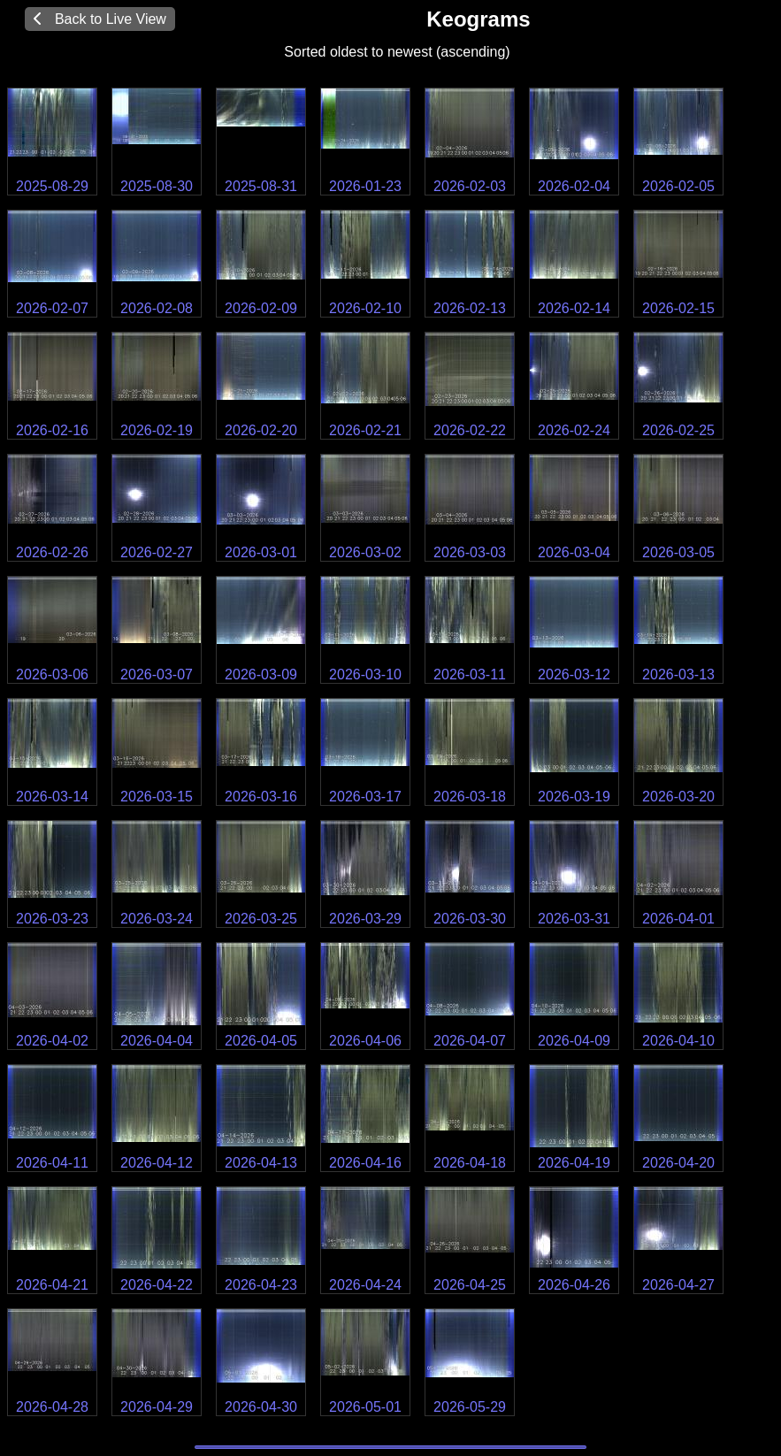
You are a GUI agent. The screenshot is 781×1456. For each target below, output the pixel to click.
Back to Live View (100, 19)
